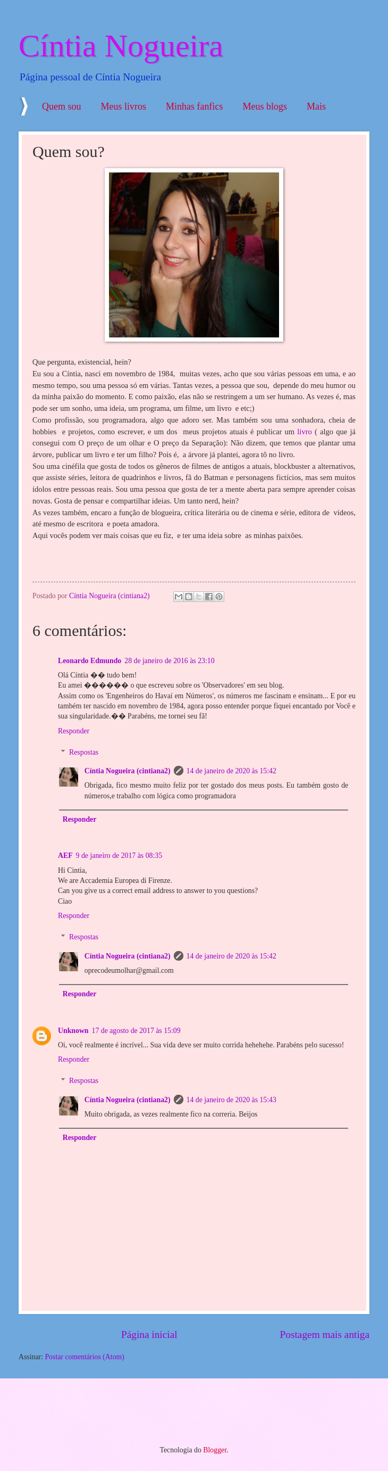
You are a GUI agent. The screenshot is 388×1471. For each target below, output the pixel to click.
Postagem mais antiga (324, 1334)
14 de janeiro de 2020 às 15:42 (231, 771)
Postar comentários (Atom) (84, 1357)
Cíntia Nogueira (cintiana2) (128, 771)
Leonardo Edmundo (89, 661)
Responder (73, 731)
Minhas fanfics (194, 106)
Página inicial (149, 1334)
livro (304, 431)
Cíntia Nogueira (121, 45)
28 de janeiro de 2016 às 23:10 (169, 661)
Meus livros (124, 106)
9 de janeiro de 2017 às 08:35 (119, 856)
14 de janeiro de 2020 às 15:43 (231, 1100)
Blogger (214, 1450)
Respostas (83, 752)
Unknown (73, 1031)
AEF (65, 856)
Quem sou (61, 106)
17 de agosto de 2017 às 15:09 (136, 1031)
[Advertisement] (140, 1410)
